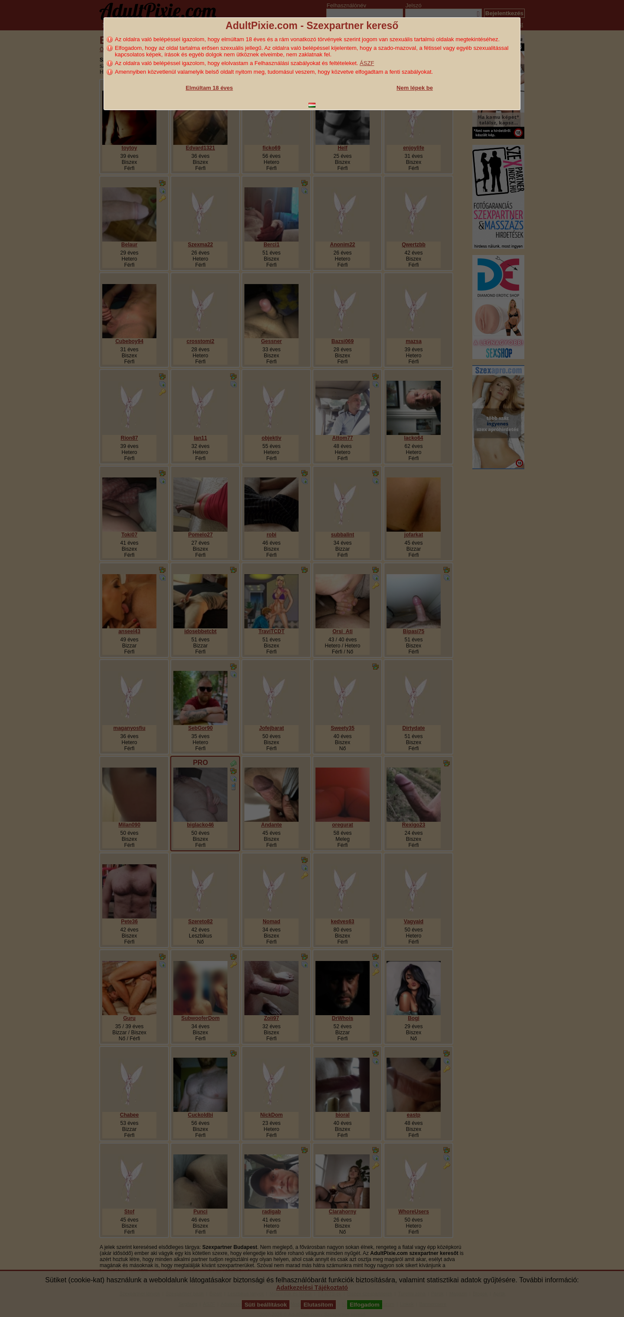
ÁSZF (367, 63)
